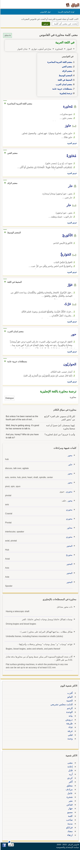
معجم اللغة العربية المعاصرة (59, 62)
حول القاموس (45, 12)
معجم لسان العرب (63, 84)
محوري (69, 492)
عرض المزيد (71, 143)
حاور (70, 464)
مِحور (69, 501)
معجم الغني (67, 66)
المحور (69, 546)
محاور (69, 528)
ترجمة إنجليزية (65, 93)
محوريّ (69, 555)
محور (69, 455)
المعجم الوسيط (65, 75)
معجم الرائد (67, 71)
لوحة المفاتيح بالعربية (66, 12)
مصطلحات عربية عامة (62, 89)
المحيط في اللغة (64, 80)
